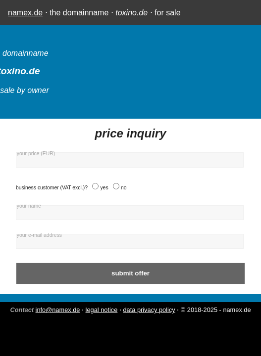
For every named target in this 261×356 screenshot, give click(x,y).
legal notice (102, 309)
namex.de (25, 12)
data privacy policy (149, 309)
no (124, 187)
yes (104, 187)
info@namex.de (58, 309)
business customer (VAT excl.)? (52, 187)
